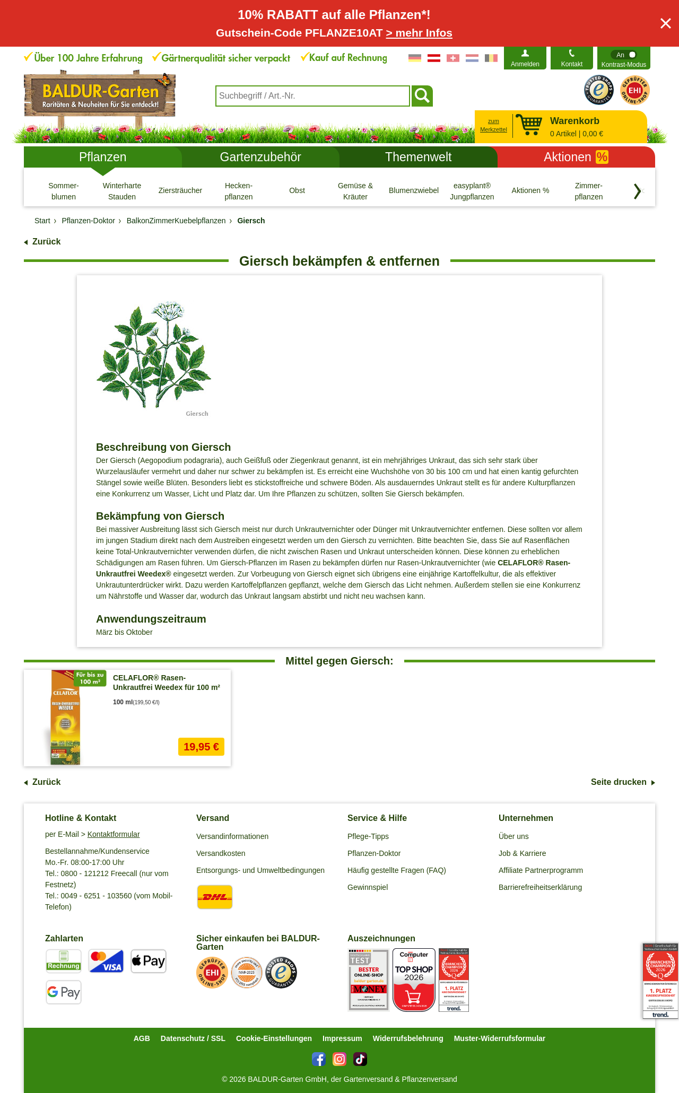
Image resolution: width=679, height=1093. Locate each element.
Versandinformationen (232, 836)
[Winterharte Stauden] (122, 191)
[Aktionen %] (530, 191)
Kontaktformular (114, 834)
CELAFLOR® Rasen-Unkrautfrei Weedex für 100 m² (166, 683)
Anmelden (525, 64)
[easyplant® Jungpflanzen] (472, 191)
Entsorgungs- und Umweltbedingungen (260, 870)
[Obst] (297, 191)
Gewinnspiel (367, 887)
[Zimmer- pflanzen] (589, 191)
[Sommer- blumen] (63, 191)
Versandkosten (221, 853)
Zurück (46, 241)
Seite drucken (619, 781)
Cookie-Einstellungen (274, 1038)
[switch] (623, 58)
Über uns (514, 836)
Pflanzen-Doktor (374, 853)
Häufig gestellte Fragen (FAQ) (396, 870)
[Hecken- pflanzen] (239, 191)
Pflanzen (103, 157)
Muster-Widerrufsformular (500, 1038)
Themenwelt (418, 157)
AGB (142, 1038)
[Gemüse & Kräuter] (355, 191)
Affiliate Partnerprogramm (541, 870)
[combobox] (312, 96)
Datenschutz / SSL (193, 1038)
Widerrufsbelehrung (408, 1038)
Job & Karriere (522, 853)
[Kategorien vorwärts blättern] (638, 191)
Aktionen (576, 157)
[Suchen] (422, 96)
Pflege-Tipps (368, 836)
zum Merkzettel (493, 125)
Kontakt (572, 64)
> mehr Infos (419, 33)
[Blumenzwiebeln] (414, 191)
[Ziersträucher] (180, 191)
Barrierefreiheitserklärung (540, 887)
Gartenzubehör (260, 157)
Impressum (342, 1038)
